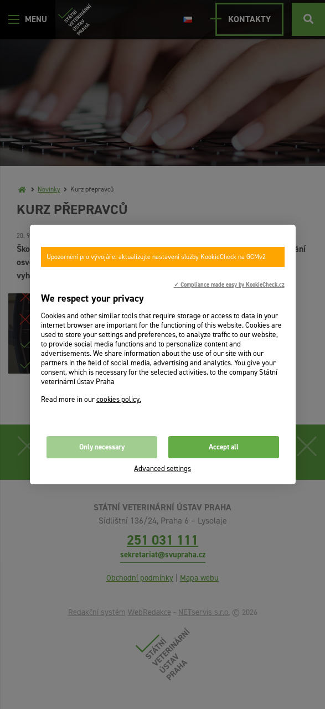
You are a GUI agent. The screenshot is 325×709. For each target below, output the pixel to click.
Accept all (224, 447)
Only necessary (102, 447)
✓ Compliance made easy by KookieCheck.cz (229, 284)
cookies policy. (118, 399)
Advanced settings (162, 468)
